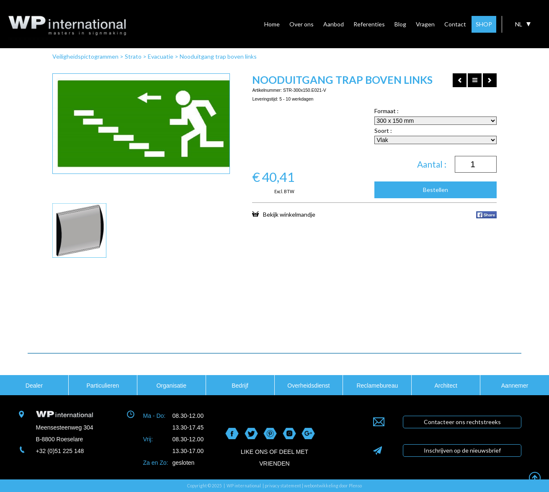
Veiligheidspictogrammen (85, 56)
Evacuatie (160, 56)
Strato (133, 56)
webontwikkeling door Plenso (333, 485)
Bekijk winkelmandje (283, 214)
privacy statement (283, 485)
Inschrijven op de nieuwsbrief (462, 450)
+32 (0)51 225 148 (60, 451)
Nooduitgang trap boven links (218, 56)
